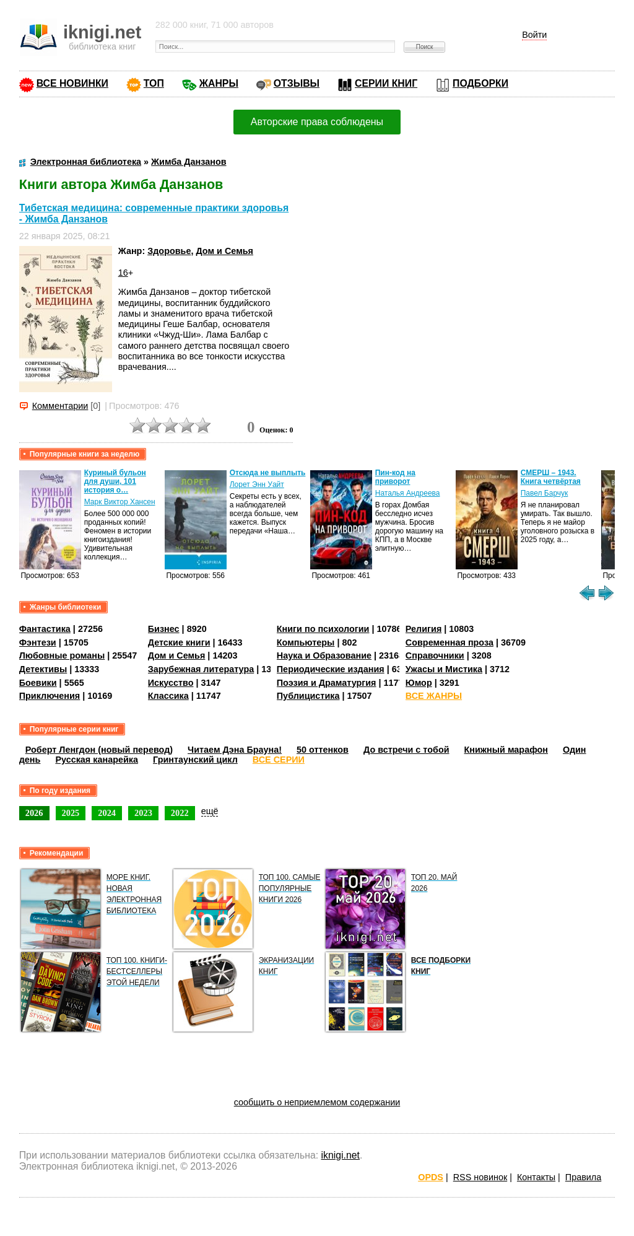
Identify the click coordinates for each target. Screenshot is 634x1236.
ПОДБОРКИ (480, 83)
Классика (168, 696)
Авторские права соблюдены (317, 121)
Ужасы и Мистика (444, 669)
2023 (143, 813)
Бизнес (164, 629)
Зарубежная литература (201, 669)
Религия (423, 629)
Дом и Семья (224, 251)
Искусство (171, 683)
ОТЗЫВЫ (296, 83)
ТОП (154, 83)
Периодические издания (330, 669)
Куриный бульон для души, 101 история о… (115, 481)
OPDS (430, 1177)
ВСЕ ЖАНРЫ (434, 696)
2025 (71, 813)
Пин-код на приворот (395, 477)
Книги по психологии (323, 629)
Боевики (38, 683)
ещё (210, 811)
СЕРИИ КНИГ (386, 83)
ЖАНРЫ (218, 83)
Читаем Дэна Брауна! (235, 750)
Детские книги (179, 642)
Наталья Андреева (407, 493)
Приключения (49, 696)
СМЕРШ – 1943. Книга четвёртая (551, 477)
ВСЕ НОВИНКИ (72, 83)
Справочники (435, 655)
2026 (34, 813)
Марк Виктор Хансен (119, 501)
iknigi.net (340, 1155)
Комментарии (60, 406)
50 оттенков (323, 750)
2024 (107, 813)
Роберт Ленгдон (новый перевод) (99, 750)
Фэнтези (37, 642)
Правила (583, 1177)
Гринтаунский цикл (195, 760)
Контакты (536, 1177)
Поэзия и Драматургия (326, 683)
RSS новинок (480, 1177)
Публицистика (308, 696)
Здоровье (169, 251)
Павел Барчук (544, 493)
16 (123, 273)
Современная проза (449, 642)
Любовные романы (62, 655)
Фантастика (45, 629)
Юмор (419, 683)
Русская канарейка (96, 760)
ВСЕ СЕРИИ (279, 760)
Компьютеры (306, 642)
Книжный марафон (506, 750)
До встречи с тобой (406, 750)
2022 (180, 813)
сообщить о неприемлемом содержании (317, 1102)
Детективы (43, 669)
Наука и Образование (324, 655)
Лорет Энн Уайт (257, 484)
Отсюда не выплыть (268, 472)
